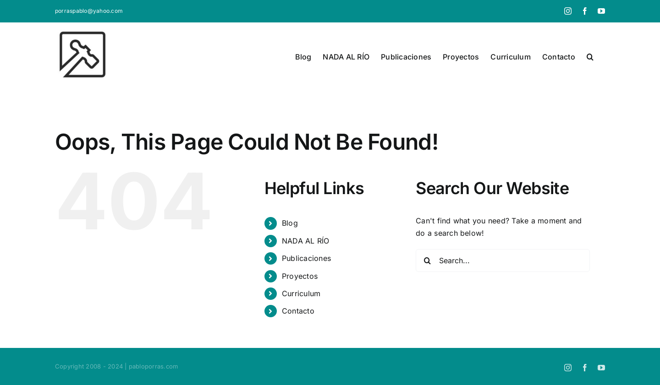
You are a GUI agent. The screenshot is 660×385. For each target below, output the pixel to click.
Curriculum (301, 293)
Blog (290, 223)
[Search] (427, 260)
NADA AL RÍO (306, 240)
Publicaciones (306, 258)
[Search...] (503, 260)
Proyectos (300, 276)
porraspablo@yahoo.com (89, 10)
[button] (590, 56)
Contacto (298, 310)
